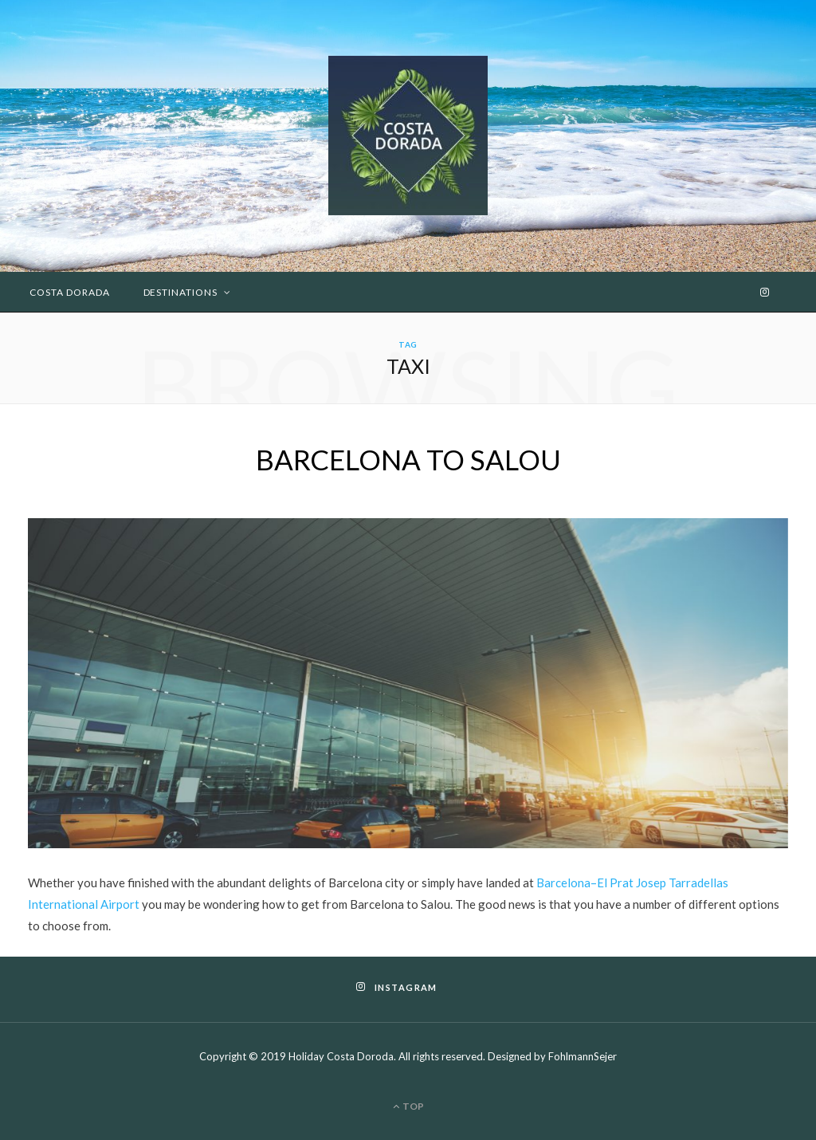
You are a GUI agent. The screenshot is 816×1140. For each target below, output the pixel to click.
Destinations (180, 292)
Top (408, 1106)
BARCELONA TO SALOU (408, 459)
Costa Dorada (69, 292)
